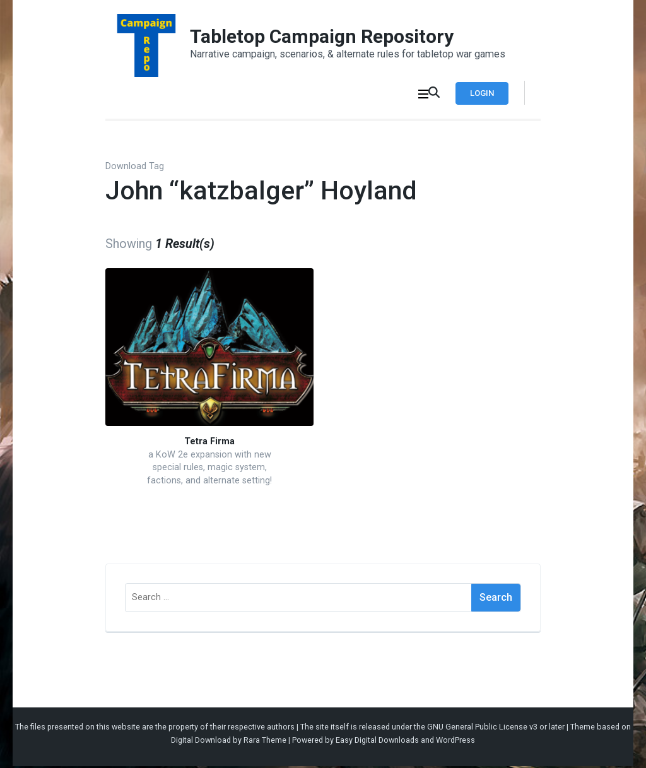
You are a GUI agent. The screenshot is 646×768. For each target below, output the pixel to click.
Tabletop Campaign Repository (322, 36)
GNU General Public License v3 (482, 728)
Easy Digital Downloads (377, 742)
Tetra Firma (209, 443)
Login (479, 93)
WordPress (455, 742)
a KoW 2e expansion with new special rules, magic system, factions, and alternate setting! (209, 469)
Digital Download (201, 742)
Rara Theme (265, 742)
